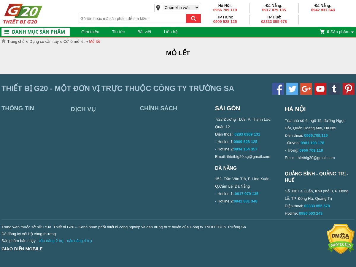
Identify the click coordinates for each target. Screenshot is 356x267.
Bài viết (144, 31)
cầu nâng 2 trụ (51, 240)
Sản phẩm (338, 31)
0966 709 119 (225, 10)
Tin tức (118, 31)
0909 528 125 (225, 21)
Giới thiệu (90, 31)
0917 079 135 (274, 10)
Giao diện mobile (22, 248)
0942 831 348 (323, 10)
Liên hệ (170, 31)
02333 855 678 (274, 21)
